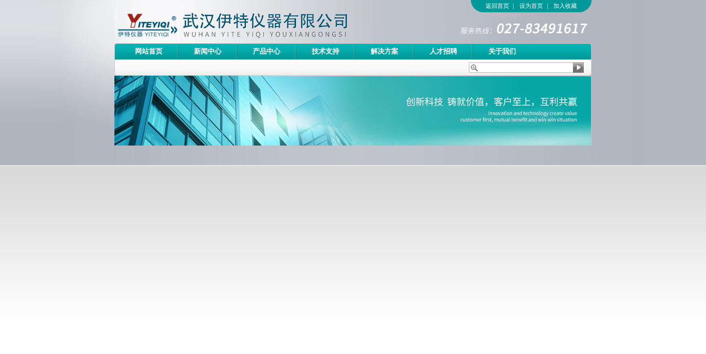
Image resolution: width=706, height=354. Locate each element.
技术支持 (325, 51)
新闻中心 (207, 51)
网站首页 (149, 51)
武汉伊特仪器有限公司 (249, 21)
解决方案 (384, 51)
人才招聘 (443, 51)
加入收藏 (565, 5)
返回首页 (497, 5)
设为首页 (531, 5)
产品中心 (266, 51)
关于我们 (502, 51)
